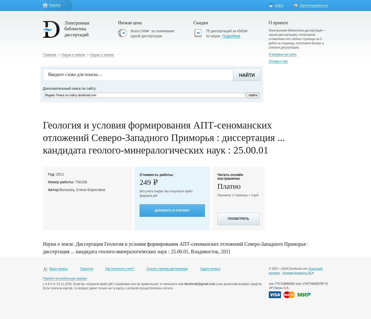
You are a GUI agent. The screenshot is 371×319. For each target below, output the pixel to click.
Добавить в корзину (172, 210)
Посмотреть (238, 218)
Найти (247, 75)
